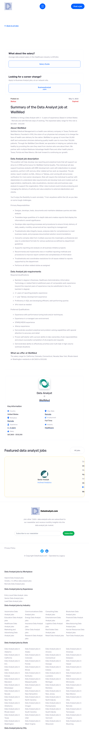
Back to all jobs (11, 26)
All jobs (77, 450)
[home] (8, 6)
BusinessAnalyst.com (44, 88)
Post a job (78, 6)
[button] (42, 6)
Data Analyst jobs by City (15, 728)
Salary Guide (44, 64)
